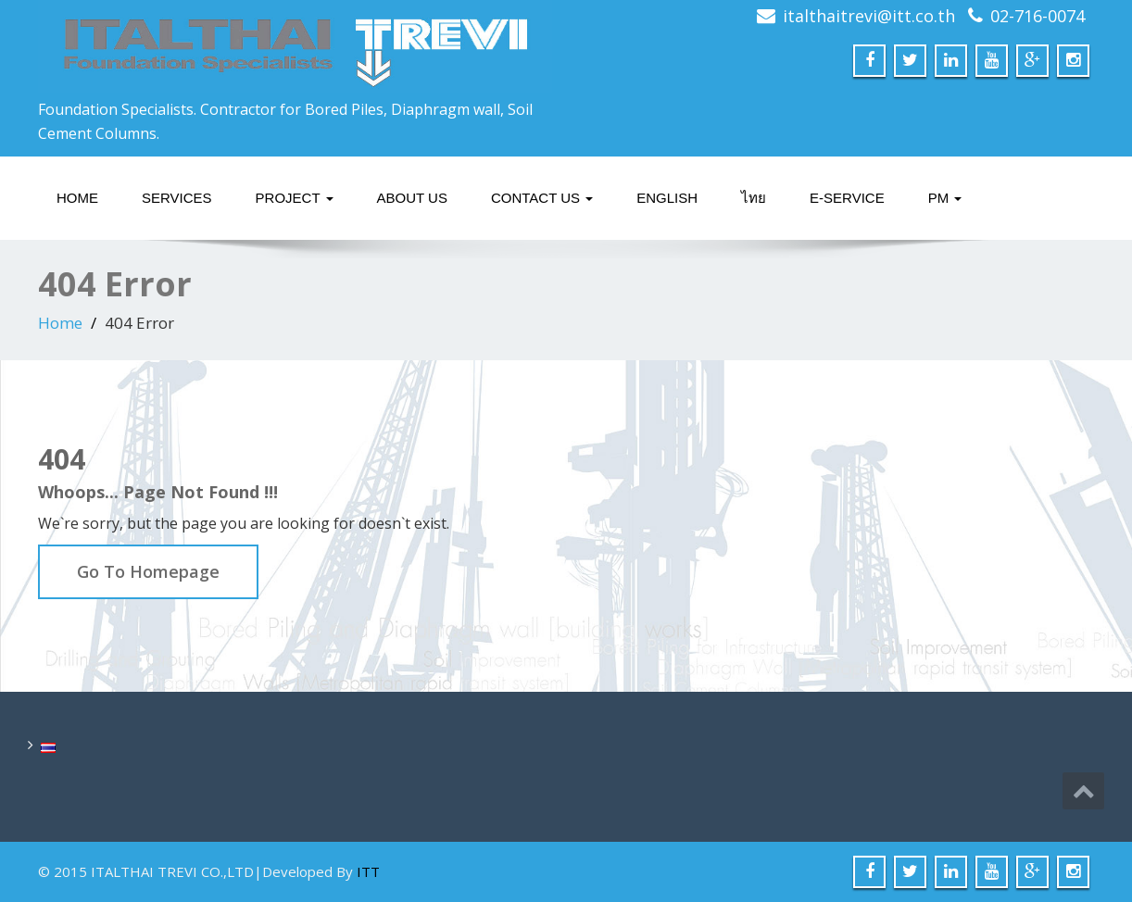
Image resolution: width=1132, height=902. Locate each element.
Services (177, 198)
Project (294, 198)
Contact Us (542, 198)
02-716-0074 (1037, 16)
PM (945, 198)
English (667, 198)
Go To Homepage (148, 571)
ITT (368, 871)
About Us (412, 198)
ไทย (753, 198)
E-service (847, 198)
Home (77, 198)
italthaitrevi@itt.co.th (869, 16)
